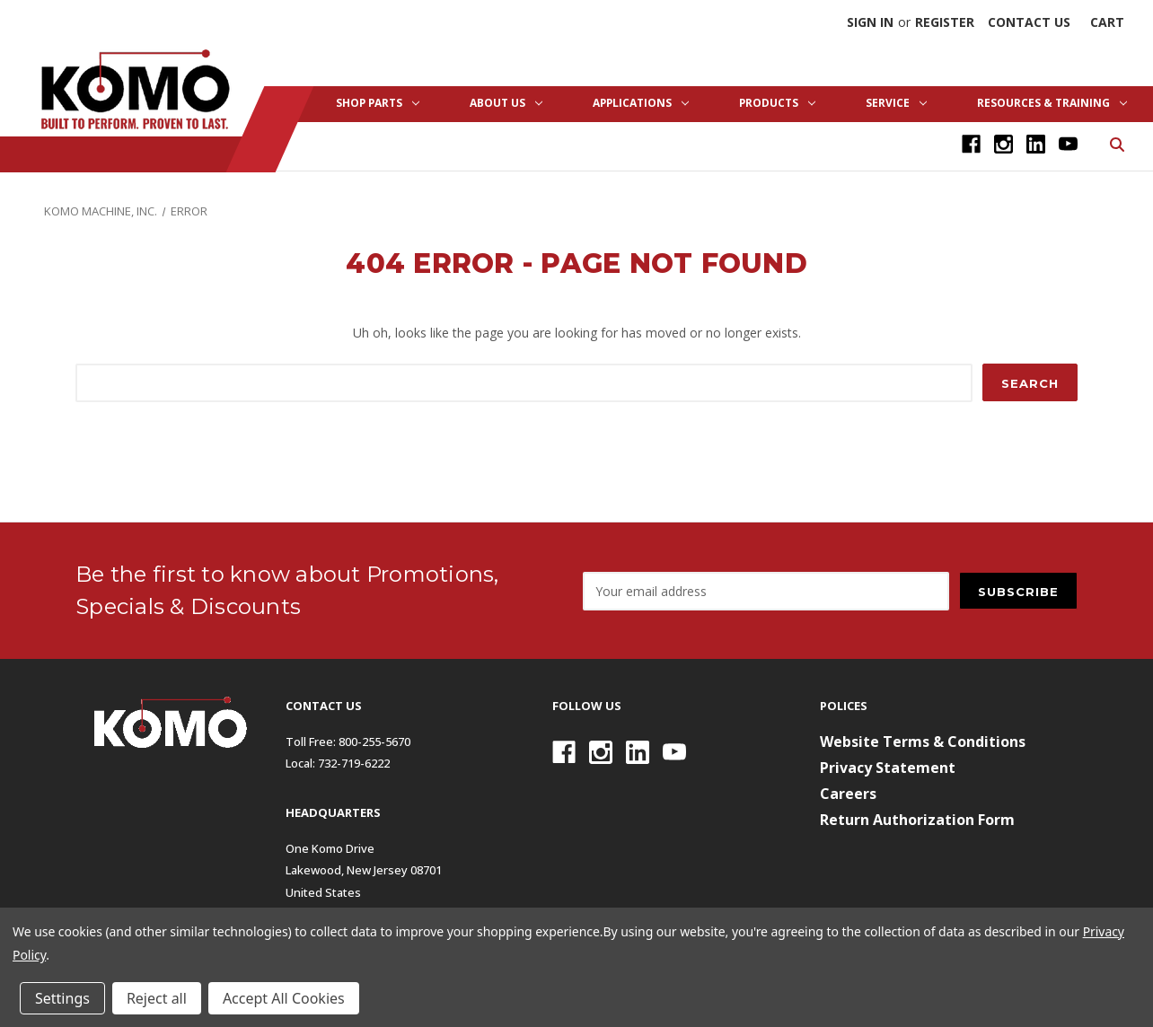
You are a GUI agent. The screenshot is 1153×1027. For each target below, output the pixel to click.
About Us (506, 102)
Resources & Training (1052, 102)
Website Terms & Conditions (922, 741)
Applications (641, 102)
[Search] (1115, 143)
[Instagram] (1003, 144)
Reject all (157, 998)
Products (777, 102)
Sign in (870, 22)
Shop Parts (377, 102)
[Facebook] (971, 144)
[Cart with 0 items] (1107, 22)
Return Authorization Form (917, 820)
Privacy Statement (887, 767)
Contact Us (1029, 22)
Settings (62, 998)
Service (896, 102)
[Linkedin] (1035, 144)
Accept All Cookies (284, 998)
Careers (848, 793)
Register (944, 22)
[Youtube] (1068, 144)
